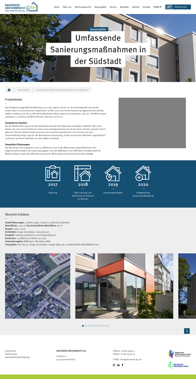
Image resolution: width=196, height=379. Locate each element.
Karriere (135, 7)
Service (113, 7)
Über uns (67, 7)
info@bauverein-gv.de (130, 359)
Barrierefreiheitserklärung (17, 357)
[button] (83, 326)
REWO (158, 7)
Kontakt (146, 7)
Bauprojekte (100, 7)
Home (56, 7)
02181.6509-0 (127, 351)
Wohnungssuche (83, 7)
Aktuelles (124, 7)
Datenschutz (11, 354)
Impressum (10, 351)
